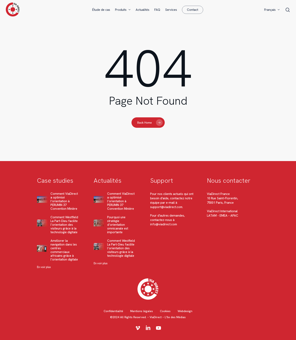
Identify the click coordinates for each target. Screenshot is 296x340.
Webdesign (185, 311)
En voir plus (44, 267)
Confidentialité (113, 311)
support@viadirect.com (166, 207)
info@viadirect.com (163, 224)
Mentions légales (141, 311)
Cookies (165, 311)
